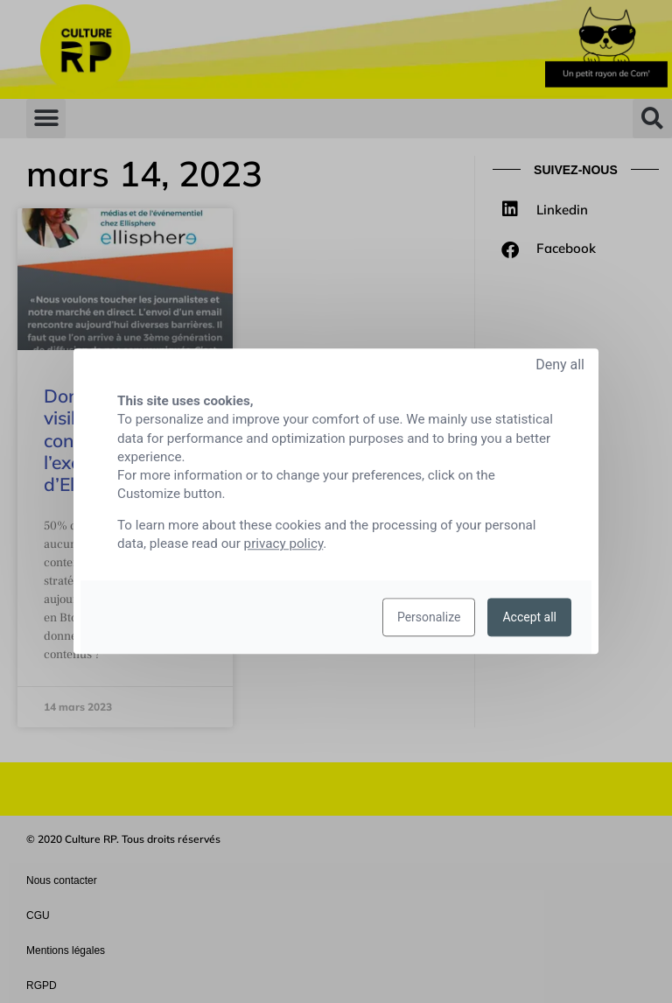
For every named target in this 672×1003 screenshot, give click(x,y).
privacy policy (284, 544)
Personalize (429, 618)
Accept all (529, 618)
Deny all (560, 364)
